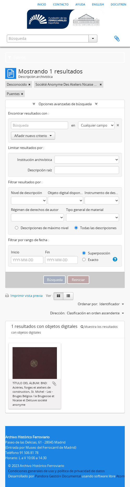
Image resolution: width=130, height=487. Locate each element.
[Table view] (68, 296)
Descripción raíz (40, 170)
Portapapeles (116, 38)
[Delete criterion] (117, 124)
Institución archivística (34, 159)
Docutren (118, 4)
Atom (120, 476)
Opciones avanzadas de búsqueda (65, 104)
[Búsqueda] (39, 125)
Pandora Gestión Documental (58, 476)
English (98, 4)
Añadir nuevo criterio (33, 135)
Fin (47, 252)
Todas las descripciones (95, 228)
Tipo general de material (84, 209)
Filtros (17, 57)
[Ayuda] (115, 259)
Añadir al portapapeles (54, 383)
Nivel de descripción (26, 192)
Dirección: (57, 313)
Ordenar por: (88, 304)
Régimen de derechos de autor (34, 209)
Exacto (90, 259)
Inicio (41, 4)
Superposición (96, 253)
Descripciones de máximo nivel (41, 228)
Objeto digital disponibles (66, 192)
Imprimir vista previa (24, 295)
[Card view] (58, 296)
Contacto (61, 4)
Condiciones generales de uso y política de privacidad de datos (56, 471)
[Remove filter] (29, 84)
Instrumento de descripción (102, 192)
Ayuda (80, 4)
